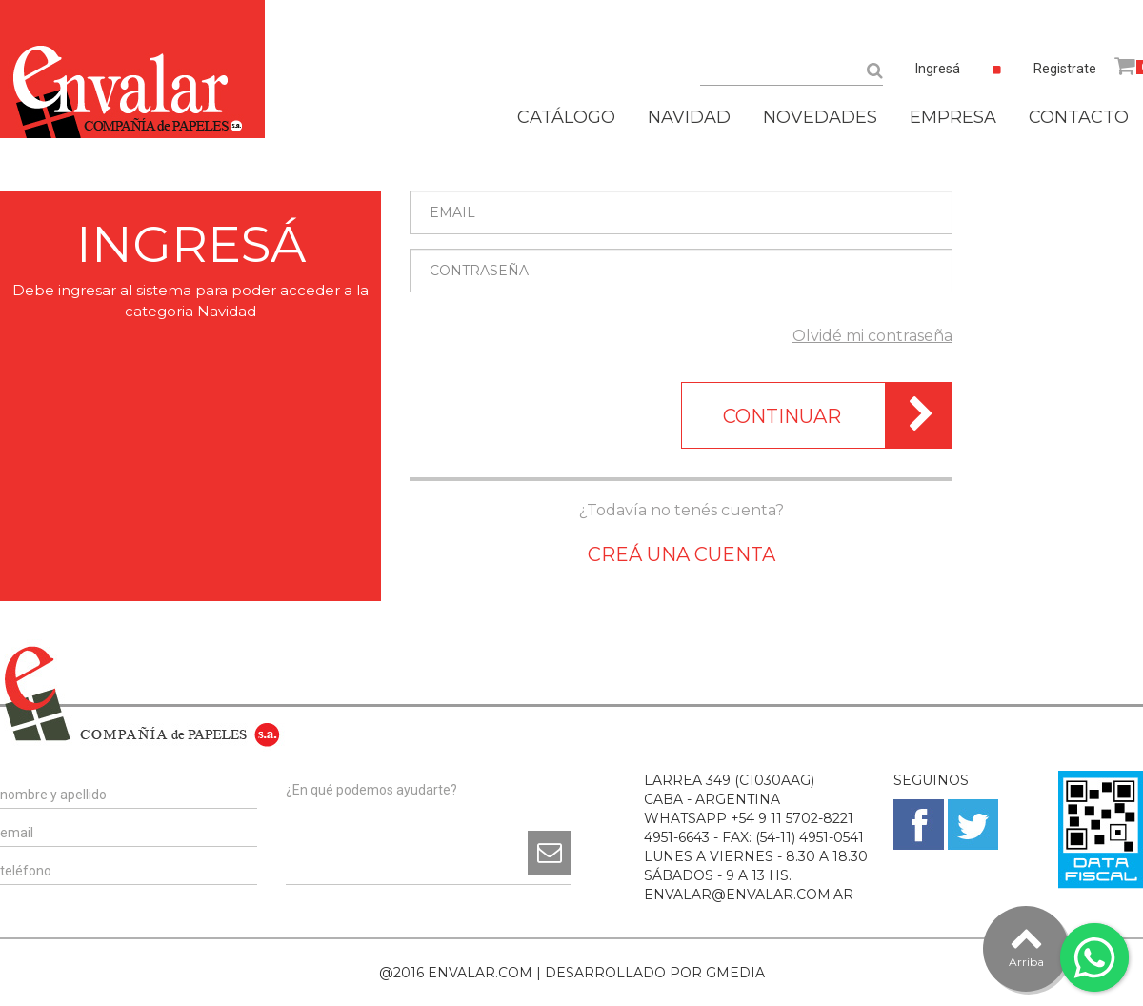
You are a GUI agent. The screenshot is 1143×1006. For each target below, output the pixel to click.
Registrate (1064, 68)
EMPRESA (953, 117)
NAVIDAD (689, 117)
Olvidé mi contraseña (872, 336)
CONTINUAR (837, 415)
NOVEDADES (820, 117)
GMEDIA (735, 972)
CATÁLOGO (566, 117)
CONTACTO (1079, 117)
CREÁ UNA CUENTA (681, 554)
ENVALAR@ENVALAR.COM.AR (748, 894)
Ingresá (937, 68)
